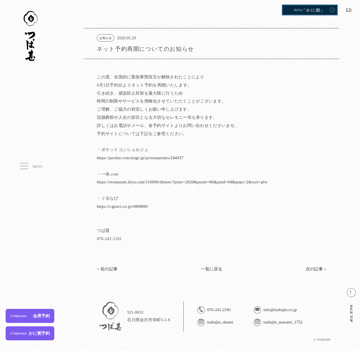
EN (349, 10)
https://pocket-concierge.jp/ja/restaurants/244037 (140, 158)
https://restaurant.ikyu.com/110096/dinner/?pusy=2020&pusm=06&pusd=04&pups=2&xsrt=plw (182, 182)
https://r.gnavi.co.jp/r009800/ (122, 206)
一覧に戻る (211, 269)
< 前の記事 (107, 269)
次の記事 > (316, 269)
